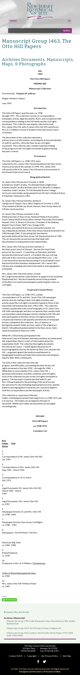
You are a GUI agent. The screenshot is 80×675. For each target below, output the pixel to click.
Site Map (67, 656)
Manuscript (19, 618)
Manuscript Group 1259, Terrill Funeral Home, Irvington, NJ (34, 628)
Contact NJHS (15, 656)
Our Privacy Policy (49, 656)
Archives (8, 618)
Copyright (31, 656)
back (4, 596)
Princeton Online (52, 671)
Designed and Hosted (29, 671)
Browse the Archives (16, 612)
